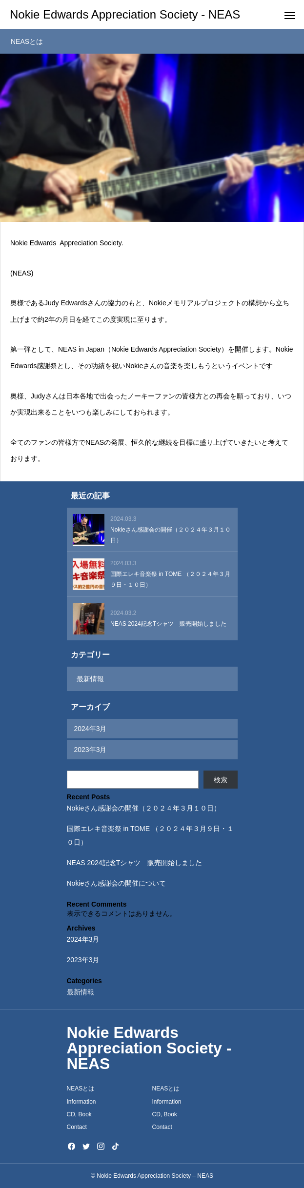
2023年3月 (90, 749)
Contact (77, 1127)
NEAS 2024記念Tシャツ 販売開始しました (135, 863)
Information (81, 1101)
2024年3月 (90, 729)
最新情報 (90, 679)
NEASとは (81, 1088)
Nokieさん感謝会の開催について (116, 883)
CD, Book (79, 1114)
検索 (220, 780)
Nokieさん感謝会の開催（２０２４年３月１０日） (144, 808)
